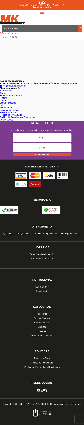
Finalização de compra (11, 95)
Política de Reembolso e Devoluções (17, 117)
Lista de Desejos (8, 103)
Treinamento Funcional (42, 336)
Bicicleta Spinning (42, 318)
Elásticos (42, 327)
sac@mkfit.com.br (71, 233)
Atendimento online (42, 7)
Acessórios (42, 314)
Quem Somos (6, 120)
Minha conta (6, 107)
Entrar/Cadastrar (10, 33)
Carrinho (4, 93)
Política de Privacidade (11, 115)
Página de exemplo (9, 110)
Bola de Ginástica (42, 322)
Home (3, 100)
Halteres (42, 331)
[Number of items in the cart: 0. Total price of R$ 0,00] (9, 37)
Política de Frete (8, 112)
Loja (2, 105)
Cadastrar (42, 154)
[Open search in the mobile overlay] (42, 28)
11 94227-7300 (11, 233)
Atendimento (6, 91)
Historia (3, 98)
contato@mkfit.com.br (49, 233)
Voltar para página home (13, 86)
